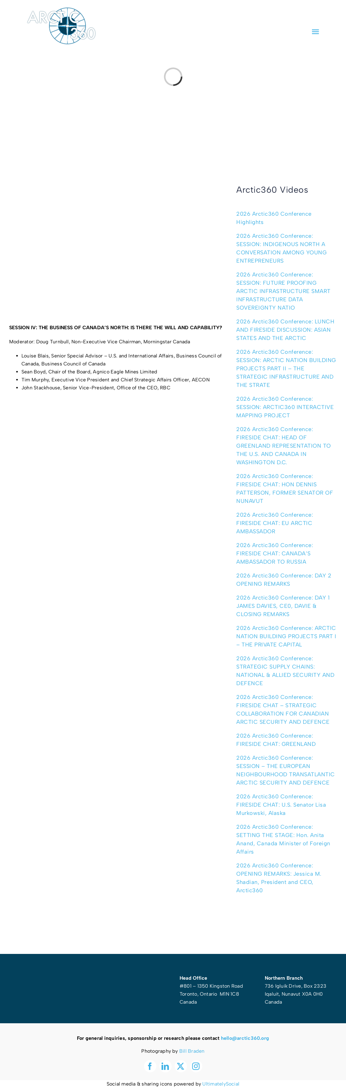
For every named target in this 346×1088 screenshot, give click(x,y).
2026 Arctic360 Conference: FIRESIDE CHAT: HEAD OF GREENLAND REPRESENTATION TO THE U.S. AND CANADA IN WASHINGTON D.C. (283, 446)
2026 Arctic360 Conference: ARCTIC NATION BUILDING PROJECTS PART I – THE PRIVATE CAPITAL (286, 636)
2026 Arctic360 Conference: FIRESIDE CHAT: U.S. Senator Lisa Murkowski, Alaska (281, 804)
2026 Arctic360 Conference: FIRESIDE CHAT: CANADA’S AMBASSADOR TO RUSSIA (274, 553)
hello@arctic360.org (245, 1038)
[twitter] (306, 14)
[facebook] (284, 14)
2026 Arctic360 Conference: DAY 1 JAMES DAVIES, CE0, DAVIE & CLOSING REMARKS (283, 606)
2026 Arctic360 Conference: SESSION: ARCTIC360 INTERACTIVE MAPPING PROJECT (285, 407)
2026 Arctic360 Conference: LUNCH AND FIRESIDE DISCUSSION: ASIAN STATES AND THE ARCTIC (285, 329)
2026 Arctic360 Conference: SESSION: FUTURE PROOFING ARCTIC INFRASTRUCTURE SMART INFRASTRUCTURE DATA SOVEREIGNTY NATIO (283, 291)
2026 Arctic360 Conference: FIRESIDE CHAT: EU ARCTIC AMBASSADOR (274, 523)
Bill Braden (192, 1051)
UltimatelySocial (220, 1084)
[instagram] (317, 14)
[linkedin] (295, 14)
